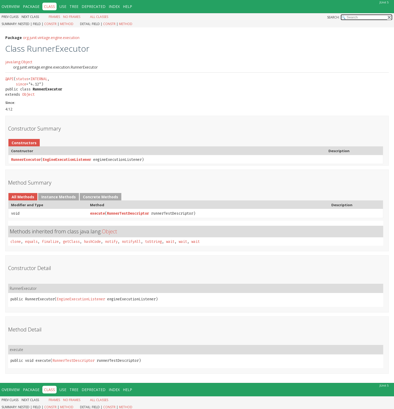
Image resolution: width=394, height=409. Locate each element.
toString (153, 241)
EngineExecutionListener (67, 159)
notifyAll (131, 241)
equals (31, 241)
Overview (11, 6)
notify (111, 241)
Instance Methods (58, 196)
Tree (73, 6)
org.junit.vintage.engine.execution (51, 37)
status (22, 79)
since (21, 84)
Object (28, 94)
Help (127, 6)
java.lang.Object (18, 61)
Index (114, 6)
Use (62, 6)
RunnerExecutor (26, 159)
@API (9, 79)
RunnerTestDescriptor (128, 213)
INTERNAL (39, 79)
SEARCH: (333, 17)
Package (31, 6)
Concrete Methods (100, 196)
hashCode (92, 241)
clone (15, 241)
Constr (50, 24)
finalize (50, 241)
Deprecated (94, 6)
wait (170, 241)
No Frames (71, 17)
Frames (54, 17)
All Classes (99, 17)
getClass (71, 241)
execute (97, 213)
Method (66, 24)
